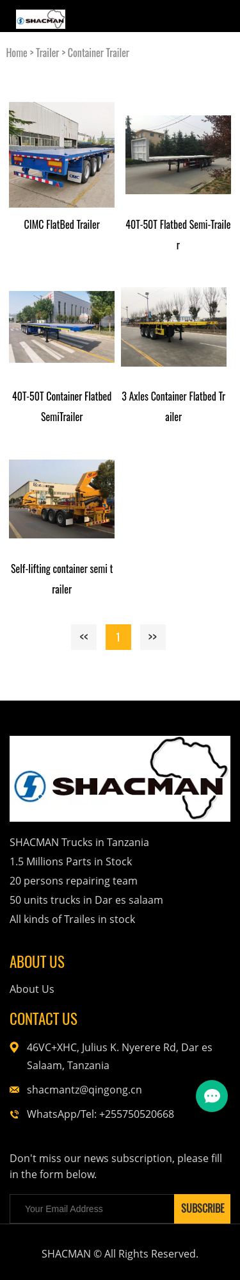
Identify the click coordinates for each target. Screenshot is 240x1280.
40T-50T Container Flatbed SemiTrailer (61, 406)
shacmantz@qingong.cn (84, 1090)
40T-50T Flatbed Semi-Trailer (177, 235)
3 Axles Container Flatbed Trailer (173, 406)
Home (16, 52)
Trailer (47, 52)
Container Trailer (98, 52)
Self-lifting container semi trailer (62, 579)
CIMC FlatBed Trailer (61, 224)
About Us (32, 989)
